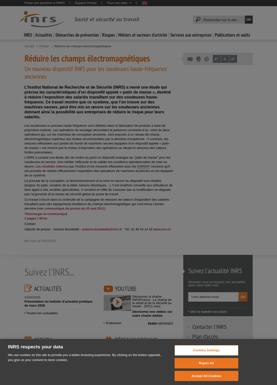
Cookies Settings (206, 356)
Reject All (206, 368)
